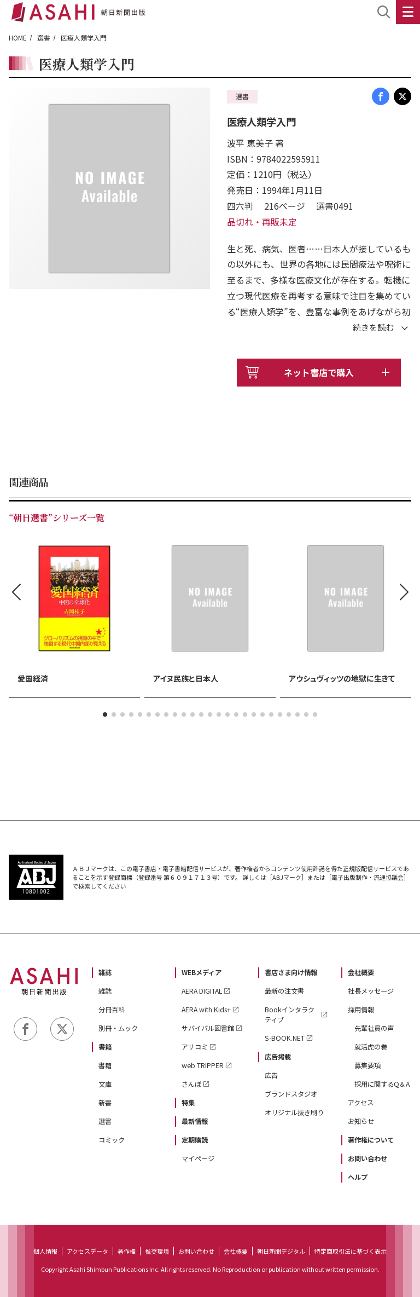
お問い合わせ (367, 1158)
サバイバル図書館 (208, 1028)
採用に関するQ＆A (382, 1084)
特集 (188, 1103)
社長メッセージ (371, 991)
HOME (18, 37)
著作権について (371, 1140)
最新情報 (195, 1121)
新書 (105, 1103)
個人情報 (45, 1251)
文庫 (105, 1084)
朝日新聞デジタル (281, 1251)
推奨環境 (157, 1251)
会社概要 (361, 972)
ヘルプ (358, 1177)
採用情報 (361, 1009)
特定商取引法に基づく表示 (350, 1251)
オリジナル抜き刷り (294, 1112)
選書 (43, 37)
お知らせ (361, 1121)
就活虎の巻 (370, 1047)
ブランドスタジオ (291, 1094)
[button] (105, 714)
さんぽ (191, 1084)
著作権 (127, 1251)
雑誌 (105, 972)
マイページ (198, 1158)
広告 (271, 1075)
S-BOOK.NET (285, 1038)
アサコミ (195, 1047)
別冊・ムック (118, 1028)
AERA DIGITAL (202, 991)
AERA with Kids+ (206, 1009)
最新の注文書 (284, 991)
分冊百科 (111, 1009)
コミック (111, 1140)
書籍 (105, 1047)
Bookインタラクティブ (289, 1014)
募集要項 (367, 1065)
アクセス (361, 1103)
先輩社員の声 (374, 1028)
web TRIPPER (203, 1065)
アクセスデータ (87, 1251)
